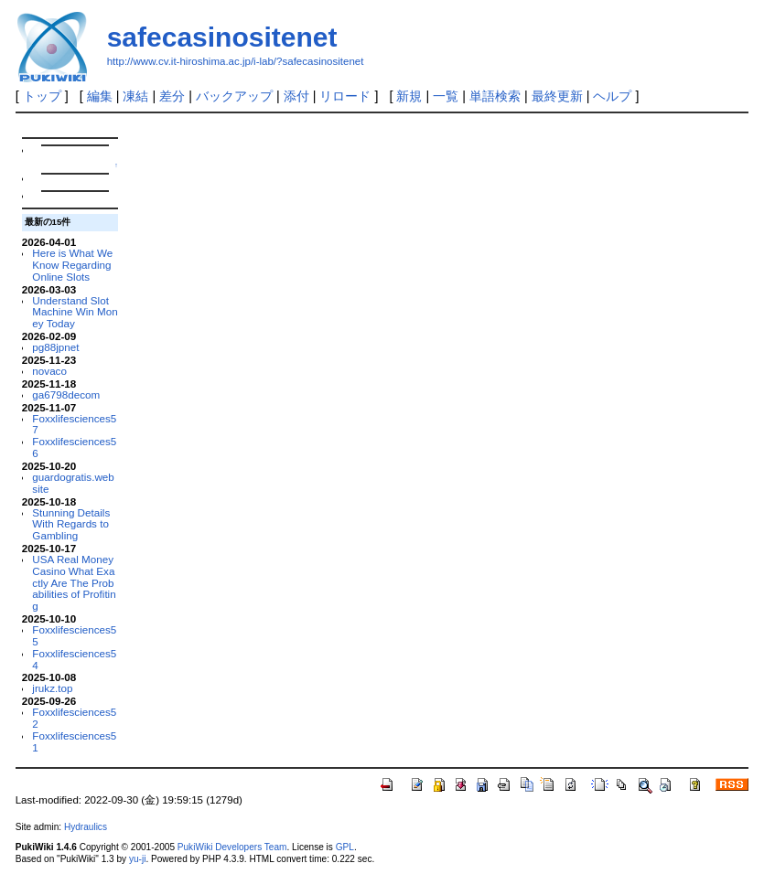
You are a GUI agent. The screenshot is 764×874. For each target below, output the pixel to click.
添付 (296, 96)
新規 (409, 96)
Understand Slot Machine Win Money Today (74, 312)
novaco (49, 371)
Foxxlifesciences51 (74, 741)
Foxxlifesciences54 (74, 659)
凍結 (135, 96)
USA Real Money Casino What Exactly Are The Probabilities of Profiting (73, 582)
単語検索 (495, 96)
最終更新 (557, 96)
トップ (42, 96)
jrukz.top (52, 688)
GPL (345, 847)
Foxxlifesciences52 (74, 718)
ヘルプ (612, 96)
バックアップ (234, 96)
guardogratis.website (72, 483)
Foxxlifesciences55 (74, 635)
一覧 (445, 96)
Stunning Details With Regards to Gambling (71, 524)
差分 (172, 96)
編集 (100, 96)
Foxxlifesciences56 (74, 447)
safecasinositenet (222, 37)
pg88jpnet (55, 347)
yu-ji (137, 859)
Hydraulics (85, 827)
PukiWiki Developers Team (232, 847)
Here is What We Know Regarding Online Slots (72, 264)
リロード (345, 96)
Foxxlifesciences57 (74, 424)
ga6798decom (66, 394)
